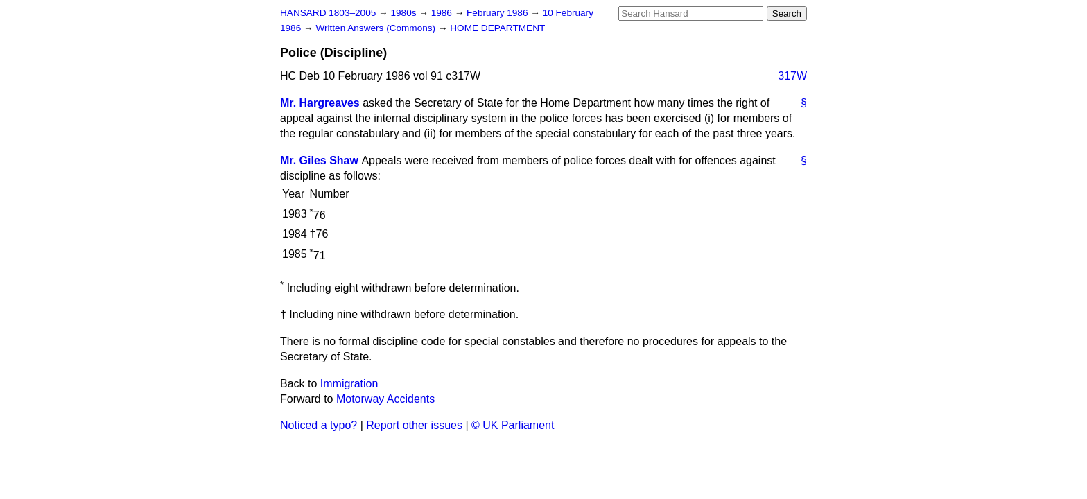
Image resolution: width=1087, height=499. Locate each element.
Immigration (349, 383)
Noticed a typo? (318, 425)
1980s (404, 13)
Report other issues (414, 425)
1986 (443, 13)
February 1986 (498, 13)
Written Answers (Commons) (376, 28)
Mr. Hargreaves (320, 103)
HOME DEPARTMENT (497, 28)
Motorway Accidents (385, 399)
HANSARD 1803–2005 (328, 13)
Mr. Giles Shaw (319, 160)
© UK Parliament (512, 425)
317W (792, 76)
